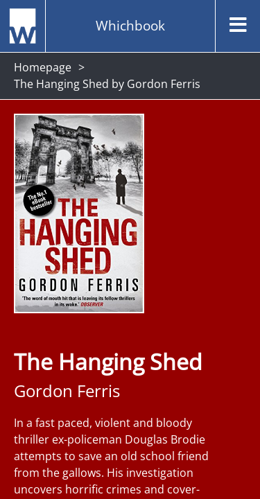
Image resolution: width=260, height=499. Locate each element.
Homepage (42, 67)
